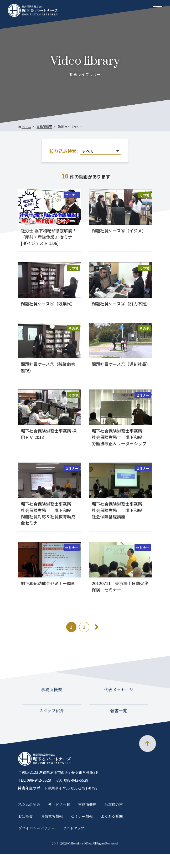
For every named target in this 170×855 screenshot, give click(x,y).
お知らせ (25, 817)
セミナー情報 (82, 817)
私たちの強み (29, 805)
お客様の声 (113, 805)
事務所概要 (51, 690)
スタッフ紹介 (51, 711)
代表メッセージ (118, 690)
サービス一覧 (59, 805)
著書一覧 (118, 711)
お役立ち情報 (52, 817)
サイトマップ (73, 828)
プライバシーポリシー (36, 828)
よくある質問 (112, 817)
